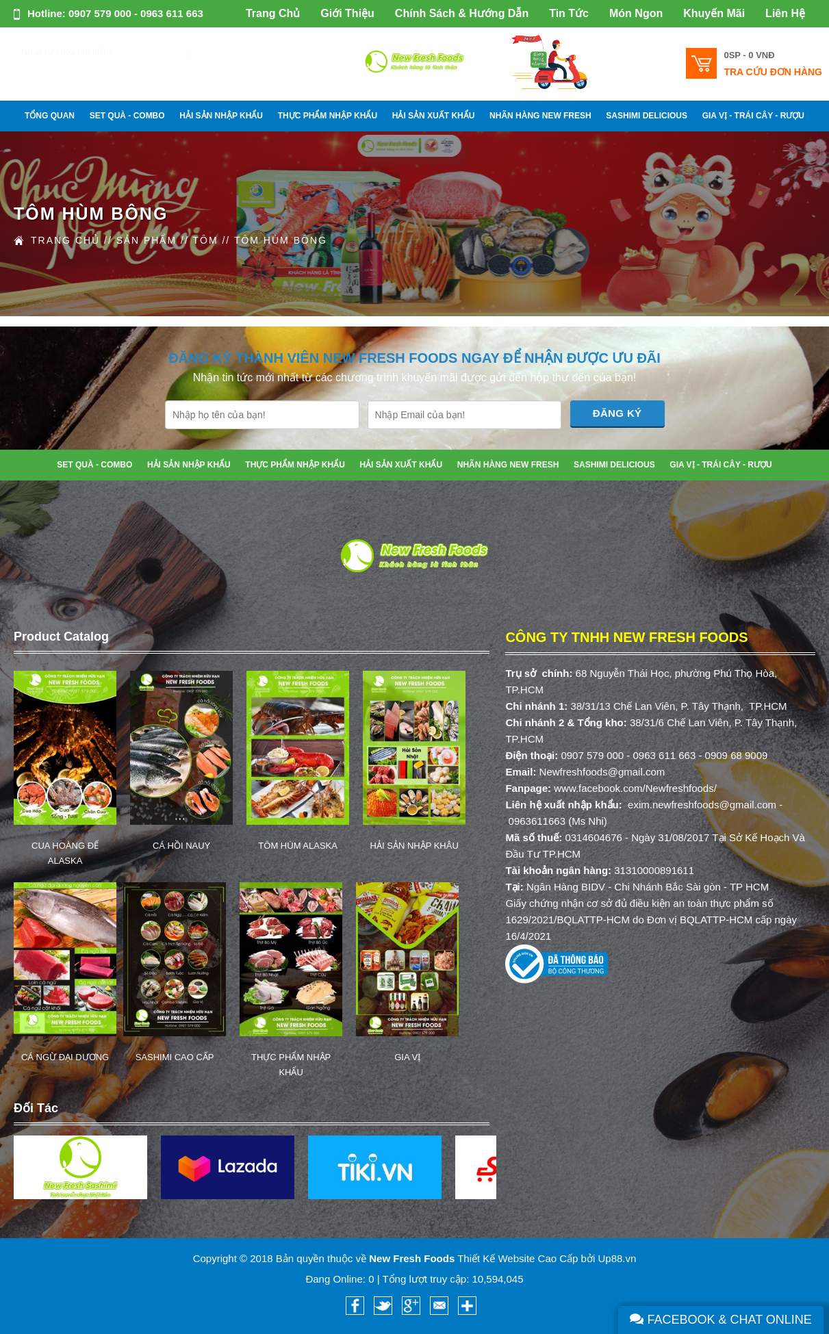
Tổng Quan (50, 115)
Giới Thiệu (347, 13)
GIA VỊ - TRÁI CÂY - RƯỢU (753, 115)
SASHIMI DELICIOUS (646, 115)
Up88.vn (617, 1258)
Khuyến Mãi (714, 13)
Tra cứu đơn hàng (773, 71)
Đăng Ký (617, 413)
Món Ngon (636, 13)
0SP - (749, 55)
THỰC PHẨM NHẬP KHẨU (327, 115)
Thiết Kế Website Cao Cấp (517, 1258)
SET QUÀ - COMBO (127, 115)
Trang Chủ (273, 13)
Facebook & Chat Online (721, 1319)
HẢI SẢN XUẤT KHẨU (433, 115)
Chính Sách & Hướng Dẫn (461, 13)
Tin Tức (569, 13)
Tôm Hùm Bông (280, 240)
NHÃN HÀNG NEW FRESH (540, 115)
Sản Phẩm (146, 240)
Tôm (205, 240)
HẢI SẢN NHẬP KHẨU (221, 115)
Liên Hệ (785, 13)
